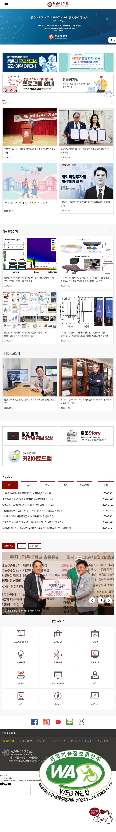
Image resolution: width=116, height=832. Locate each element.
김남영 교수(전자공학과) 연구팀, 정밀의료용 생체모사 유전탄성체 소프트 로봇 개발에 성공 (26, 334)
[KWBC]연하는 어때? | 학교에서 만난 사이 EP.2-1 (25, 203)
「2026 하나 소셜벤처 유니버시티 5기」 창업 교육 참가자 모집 (28, 505)
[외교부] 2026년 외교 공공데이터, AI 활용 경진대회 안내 (26, 493)
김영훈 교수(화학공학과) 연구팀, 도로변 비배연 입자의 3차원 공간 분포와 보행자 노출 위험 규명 (29, 279)
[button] (92, 600)
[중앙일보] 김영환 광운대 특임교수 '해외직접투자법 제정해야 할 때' (86, 204)
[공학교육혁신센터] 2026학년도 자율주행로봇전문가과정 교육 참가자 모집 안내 (36, 528)
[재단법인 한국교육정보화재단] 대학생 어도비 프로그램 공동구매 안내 (32, 510)
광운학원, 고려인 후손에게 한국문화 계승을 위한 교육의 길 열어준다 (85, 151)
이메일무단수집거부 (58, 741)
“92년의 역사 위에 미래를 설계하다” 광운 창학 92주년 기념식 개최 (29, 151)
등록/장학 (84, 485)
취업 (66, 485)
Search (110, 4)
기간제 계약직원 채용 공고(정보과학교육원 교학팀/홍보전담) (28, 516)
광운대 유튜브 (58, 722)
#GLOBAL (34, 546)
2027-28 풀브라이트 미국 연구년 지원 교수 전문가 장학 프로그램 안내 (32, 522)
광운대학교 (58, 4)
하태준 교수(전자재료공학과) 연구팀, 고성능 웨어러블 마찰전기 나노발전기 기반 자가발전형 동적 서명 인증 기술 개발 (85, 334)
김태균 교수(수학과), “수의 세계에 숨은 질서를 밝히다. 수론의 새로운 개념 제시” (86, 402)
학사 (47, 485)
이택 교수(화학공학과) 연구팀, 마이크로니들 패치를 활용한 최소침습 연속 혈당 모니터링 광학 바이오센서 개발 (85, 279)
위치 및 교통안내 (102, 741)
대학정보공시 (75, 741)
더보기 (112, 101)
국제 (106, 485)
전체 (10, 485)
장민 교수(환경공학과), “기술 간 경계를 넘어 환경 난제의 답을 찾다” (29, 402)
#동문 (21, 546)
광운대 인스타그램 (46, 722)
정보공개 (88, 741)
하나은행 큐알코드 (81, 722)
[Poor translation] (7, 784)
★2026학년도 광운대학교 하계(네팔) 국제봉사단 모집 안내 (27, 499)
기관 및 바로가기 (9, 733)
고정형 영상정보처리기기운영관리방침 (33, 741)
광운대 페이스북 (34, 722)
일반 (29, 485)
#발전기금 (8, 546)
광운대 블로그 (69, 722)
